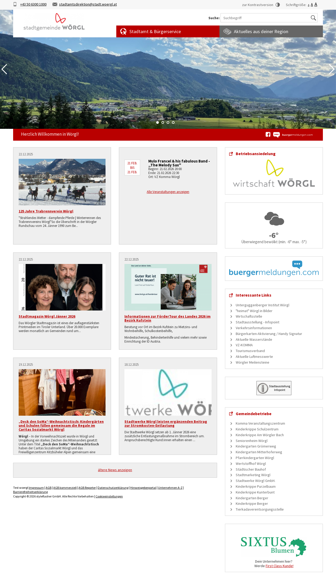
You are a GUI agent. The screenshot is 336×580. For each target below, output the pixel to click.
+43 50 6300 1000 (33, 4)
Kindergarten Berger (252, 498)
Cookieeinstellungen (109, 496)
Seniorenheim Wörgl (251, 440)
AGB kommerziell (65, 488)
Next (332, 69)
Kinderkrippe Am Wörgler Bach (260, 435)
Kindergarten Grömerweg (256, 446)
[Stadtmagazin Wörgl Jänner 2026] (62, 287)
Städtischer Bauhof (251, 469)
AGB (48, 488)
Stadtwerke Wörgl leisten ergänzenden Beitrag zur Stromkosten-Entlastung (165, 423)
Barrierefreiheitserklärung (30, 492)
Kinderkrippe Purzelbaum (256, 486)
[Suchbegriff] (269, 17)
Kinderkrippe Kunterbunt (255, 492)
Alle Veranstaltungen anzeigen (168, 192)
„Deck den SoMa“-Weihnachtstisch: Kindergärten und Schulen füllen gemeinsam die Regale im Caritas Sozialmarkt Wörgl (61, 425)
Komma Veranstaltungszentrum (260, 423)
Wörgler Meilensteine (252, 362)
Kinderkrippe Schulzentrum (257, 429)
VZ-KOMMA (244, 345)
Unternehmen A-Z (170, 488)
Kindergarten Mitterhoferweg (259, 452)
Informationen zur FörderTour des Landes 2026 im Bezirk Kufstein (167, 318)
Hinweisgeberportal (143, 488)
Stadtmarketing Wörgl (253, 474)
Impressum (36, 488)
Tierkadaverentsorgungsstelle (260, 509)
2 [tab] (162, 122)
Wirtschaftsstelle (249, 316)
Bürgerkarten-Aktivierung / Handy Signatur (269, 333)
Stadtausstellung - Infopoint (257, 322)
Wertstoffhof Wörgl (251, 463)
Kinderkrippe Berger (252, 503)
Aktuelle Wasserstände (254, 339)
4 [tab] (173, 122)
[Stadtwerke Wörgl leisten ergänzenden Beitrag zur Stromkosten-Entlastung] (167, 392)
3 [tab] (168, 122)
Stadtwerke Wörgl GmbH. (255, 480)
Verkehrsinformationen (254, 327)
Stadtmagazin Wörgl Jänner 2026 (47, 316)
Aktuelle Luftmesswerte (254, 356)
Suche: (214, 18)
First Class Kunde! (279, 565)
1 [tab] (157, 122)
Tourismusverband (250, 350)
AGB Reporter (87, 488)
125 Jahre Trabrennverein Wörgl (46, 211)
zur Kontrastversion (257, 4)
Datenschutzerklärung (113, 488)
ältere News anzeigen (115, 469)
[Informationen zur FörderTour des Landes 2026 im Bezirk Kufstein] (167, 287)
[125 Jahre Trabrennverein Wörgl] (62, 182)
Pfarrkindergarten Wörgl (255, 457)
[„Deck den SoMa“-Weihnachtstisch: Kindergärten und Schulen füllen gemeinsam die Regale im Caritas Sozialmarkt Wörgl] (62, 392)
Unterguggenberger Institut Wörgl (262, 305)
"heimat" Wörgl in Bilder (254, 310)
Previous (4, 69)
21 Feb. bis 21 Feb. (132, 167)
